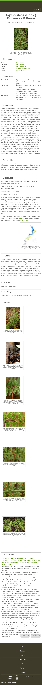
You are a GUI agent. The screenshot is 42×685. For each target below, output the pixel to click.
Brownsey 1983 (9, 295)
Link (21, 66)
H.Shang (20, 70)
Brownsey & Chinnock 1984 (23, 295)
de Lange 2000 (24, 220)
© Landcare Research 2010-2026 (9, 682)
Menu (36, 9)
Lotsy (23, 68)
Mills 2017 (22, 218)
